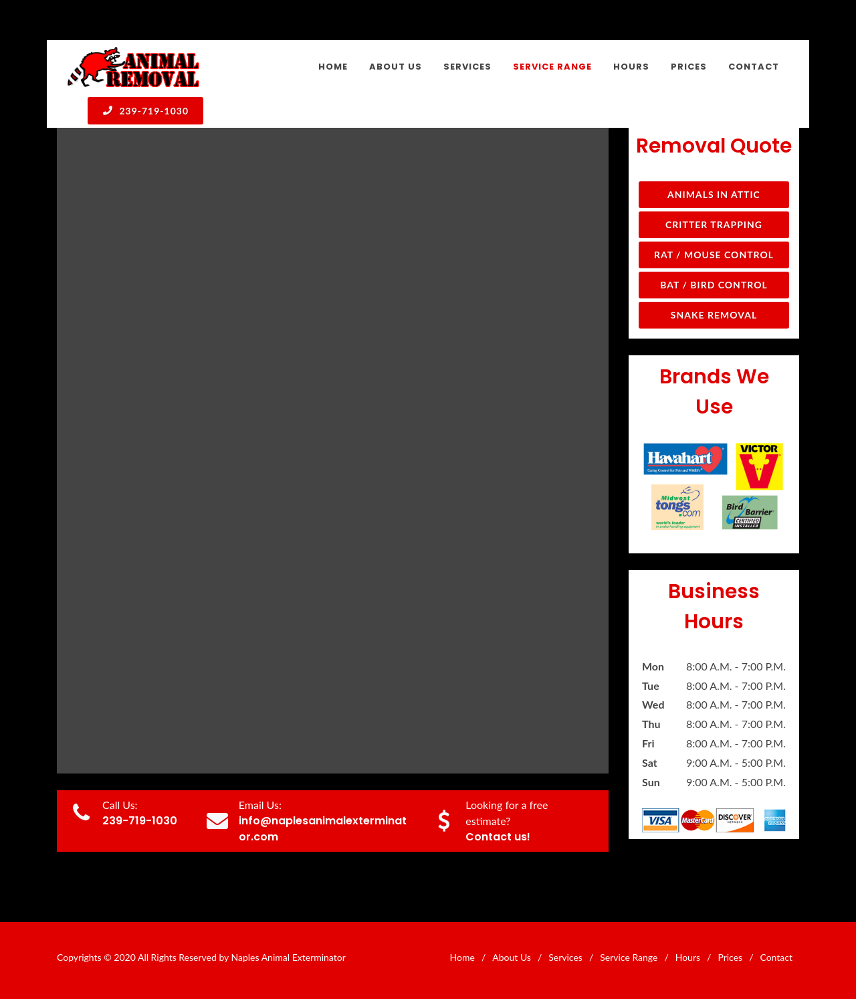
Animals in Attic (713, 194)
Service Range (628, 957)
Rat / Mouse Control (714, 254)
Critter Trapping (713, 224)
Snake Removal (714, 315)
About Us (511, 957)
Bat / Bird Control (714, 284)
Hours (687, 957)
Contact (776, 957)
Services (565, 957)
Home (462, 957)
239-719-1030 (145, 110)
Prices (730, 957)
